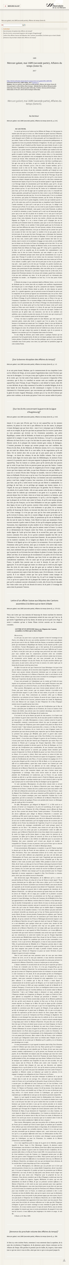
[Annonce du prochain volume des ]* (19, 38)
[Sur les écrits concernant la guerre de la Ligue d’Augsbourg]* (22, 33)
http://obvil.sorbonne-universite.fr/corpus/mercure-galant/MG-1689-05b (29, 81)
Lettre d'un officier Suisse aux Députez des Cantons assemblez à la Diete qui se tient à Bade (32, 35)
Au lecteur (6, 29)
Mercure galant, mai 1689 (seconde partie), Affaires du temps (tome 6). (23, 20)
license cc (35, 82)
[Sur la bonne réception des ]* (17, 31)
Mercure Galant (14, 6)
